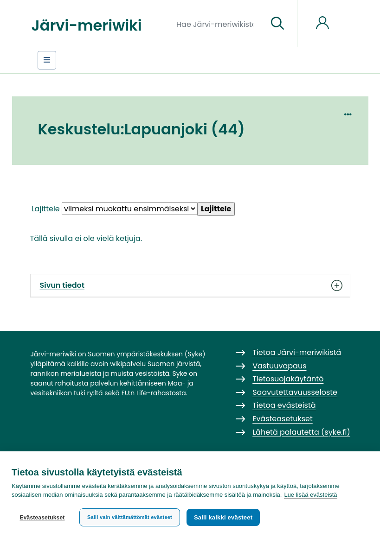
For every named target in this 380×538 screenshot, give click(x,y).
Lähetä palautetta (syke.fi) (301, 432)
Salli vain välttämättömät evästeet (129, 517)
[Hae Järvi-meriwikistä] (218, 24)
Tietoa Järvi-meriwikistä (296, 352)
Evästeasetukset (41, 517)
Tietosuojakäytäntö (287, 378)
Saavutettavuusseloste (294, 392)
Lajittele (46, 208)
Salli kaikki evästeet (223, 517)
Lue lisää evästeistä (310, 494)
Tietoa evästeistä (284, 405)
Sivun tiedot (190, 285)
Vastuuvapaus (279, 366)
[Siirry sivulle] (277, 24)
